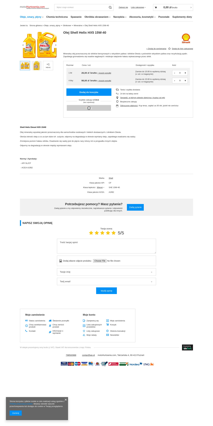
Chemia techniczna (57, 17)
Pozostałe (164, 17)
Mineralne (78, 25)
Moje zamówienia (117, 321)
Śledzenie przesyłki (61, 321)
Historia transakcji (117, 331)
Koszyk (113, 325)
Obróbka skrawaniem (96, 17)
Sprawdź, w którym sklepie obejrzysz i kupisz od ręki (142, 98)
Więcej (100, 187)
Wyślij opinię (106, 291)
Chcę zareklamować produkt (37, 326)
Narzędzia (118, 17)
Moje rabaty (92, 335)
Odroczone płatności (129, 106)
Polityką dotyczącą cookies (21, 404)
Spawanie (76, 17)
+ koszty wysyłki (104, 73)
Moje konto (89, 315)
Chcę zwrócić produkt (58, 326)
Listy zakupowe (137, 7)
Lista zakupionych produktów (94, 326)
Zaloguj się (123, 7)
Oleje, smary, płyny (30, 17)
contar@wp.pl (88, 355)
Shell (111, 178)
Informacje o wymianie (58, 332)
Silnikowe (67, 25)
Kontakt (32, 331)
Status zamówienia (37, 321)
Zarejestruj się (93, 321)
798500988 (71, 355)
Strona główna (35, 25)
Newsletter (114, 335)
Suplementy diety (182, 17)
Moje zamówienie (35, 315)
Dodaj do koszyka (88, 92)
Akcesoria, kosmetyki (141, 17)
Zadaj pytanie (135, 207)
